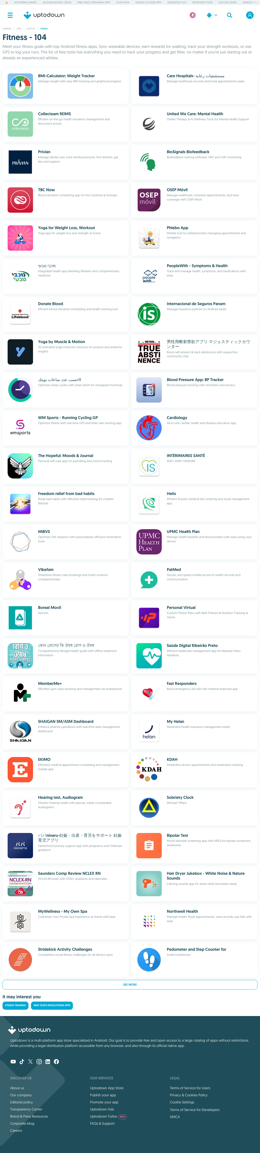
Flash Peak (122, 2)
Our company (21, 1095)
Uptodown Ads (102, 1109)
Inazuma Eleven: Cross (57, 2)
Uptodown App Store (107, 1088)
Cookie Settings (182, 1102)
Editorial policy (21, 1102)
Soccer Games (228, 2)
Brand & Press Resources (29, 1116)
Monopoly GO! (177, 2)
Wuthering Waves (25, 2)
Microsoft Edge (202, 2)
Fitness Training (15, 1005)
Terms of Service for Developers (195, 1109)
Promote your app (104, 1102)
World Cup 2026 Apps (148, 2)
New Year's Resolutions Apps (52, 1005)
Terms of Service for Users (190, 1088)
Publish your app (103, 1095)
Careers (16, 1130)
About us (17, 1088)
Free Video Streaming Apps (93, 2)
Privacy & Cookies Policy (188, 1095)
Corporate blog (22, 1123)
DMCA (175, 1117)
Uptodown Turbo (108, 1116)
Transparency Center (26, 1109)
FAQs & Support (102, 1123)
